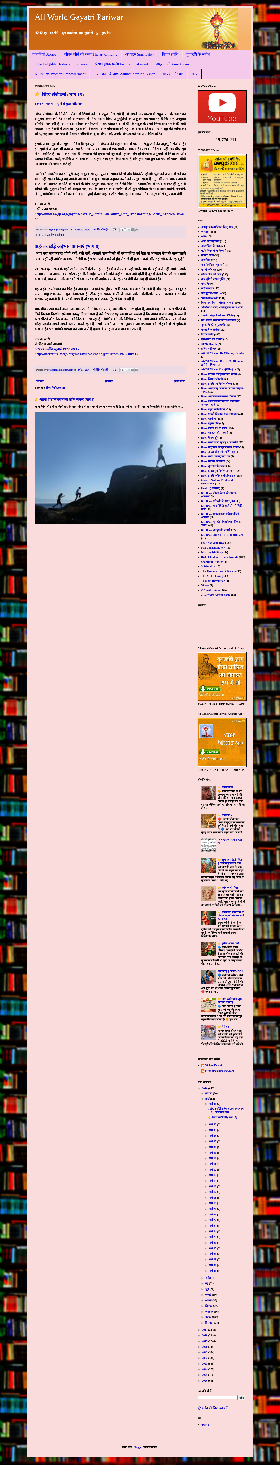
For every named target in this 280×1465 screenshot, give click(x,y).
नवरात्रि (205, 283)
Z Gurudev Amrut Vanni (216, 594)
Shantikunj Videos (212, 561)
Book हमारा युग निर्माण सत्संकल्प (218, 470)
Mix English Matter (213, 547)
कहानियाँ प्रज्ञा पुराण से (212, 264)
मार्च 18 (213, 1197)
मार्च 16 (213, 1186)
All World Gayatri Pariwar (79, 17)
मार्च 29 (213, 1259)
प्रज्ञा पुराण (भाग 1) (211, 293)
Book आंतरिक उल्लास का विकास (218, 396)
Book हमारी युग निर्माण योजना (217, 383)
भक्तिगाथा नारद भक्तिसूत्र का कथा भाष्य (222, 307)
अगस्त (208, 1300)
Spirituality (208, 566)
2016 (205, 1088)
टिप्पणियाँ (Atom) (55, 387)
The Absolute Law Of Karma (218, 571)
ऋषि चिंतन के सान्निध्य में (213, 250)
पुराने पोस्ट (179, 381)
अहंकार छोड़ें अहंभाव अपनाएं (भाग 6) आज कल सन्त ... (226, 1110)
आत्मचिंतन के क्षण (210, 246)
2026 (205, 1380)
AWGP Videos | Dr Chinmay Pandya (223, 353)
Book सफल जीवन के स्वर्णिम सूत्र (218, 451)
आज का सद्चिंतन (210, 241)
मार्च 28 (213, 1253)
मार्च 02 (213, 1124)
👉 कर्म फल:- (225, 815)
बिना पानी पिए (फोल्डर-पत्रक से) (217, 302)
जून (207, 1289)
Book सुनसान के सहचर (213, 466)
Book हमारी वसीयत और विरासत (218, 475)
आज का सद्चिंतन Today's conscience (60, 64)
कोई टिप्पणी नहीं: (101, 229)
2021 (205, 1352)
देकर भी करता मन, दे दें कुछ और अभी (60, 104)
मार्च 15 (213, 1180)
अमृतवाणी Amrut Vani (172, 64)
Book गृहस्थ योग (210, 423)
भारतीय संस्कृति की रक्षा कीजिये (217, 315)
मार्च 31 (213, 1270)
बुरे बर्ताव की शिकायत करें (213, 1408)
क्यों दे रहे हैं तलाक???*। (230, 971)
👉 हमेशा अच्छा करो (228, 943)
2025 (205, 1374)
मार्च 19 (213, 1203)
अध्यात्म (205, 231)
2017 (205, 1329)
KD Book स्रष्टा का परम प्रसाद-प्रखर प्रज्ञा (222, 534)
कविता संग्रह (207, 255)
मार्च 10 (213, 1158)
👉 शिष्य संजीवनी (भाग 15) (59, 94)
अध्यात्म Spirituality (139, 54)
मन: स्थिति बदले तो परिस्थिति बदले (218, 320)
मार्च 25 (213, 1237)
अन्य (194, 74)
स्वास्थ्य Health (209, 344)
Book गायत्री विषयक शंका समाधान (219, 414)
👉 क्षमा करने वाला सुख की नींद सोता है (230, 1001)
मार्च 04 (213, 1135)
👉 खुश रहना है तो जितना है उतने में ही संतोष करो (231, 861)
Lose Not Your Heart (213, 542)
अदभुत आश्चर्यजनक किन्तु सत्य (217, 227)
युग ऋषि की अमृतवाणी (213, 324)
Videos (205, 585)
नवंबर (208, 1317)
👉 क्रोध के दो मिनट (228, 887)
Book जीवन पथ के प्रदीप (214, 428)
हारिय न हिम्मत (208, 348)
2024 (205, 1369)
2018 (205, 1335)
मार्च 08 (213, 1147)
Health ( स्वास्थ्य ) (210, 488)
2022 (205, 1358)
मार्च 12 (213, 1169)
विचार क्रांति (170, 54)
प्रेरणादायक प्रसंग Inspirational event (121, 64)
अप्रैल (208, 1277)
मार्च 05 (213, 1141)
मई (207, 1283)
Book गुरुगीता (208, 418)
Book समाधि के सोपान (213, 461)
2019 (205, 1341)
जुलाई (208, 1294)
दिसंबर (209, 1322)
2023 (205, 1363)
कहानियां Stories (44, 54)
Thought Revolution (213, 580)
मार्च (207, 1099)
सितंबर (209, 1306)
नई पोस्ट (40, 381)
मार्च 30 (213, 1265)
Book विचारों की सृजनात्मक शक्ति (219, 374)
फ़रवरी (209, 1093)
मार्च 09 (213, 1152)
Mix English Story (212, 552)
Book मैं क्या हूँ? (209, 437)
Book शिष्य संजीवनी (54, 235)
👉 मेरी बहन (224, 1026)
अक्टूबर (209, 1311)
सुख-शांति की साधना (212, 339)
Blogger (138, 1447)
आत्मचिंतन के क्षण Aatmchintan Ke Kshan (124, 74)
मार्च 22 (213, 1220)
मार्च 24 (213, 1231)
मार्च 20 (213, 1209)
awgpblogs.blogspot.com (219, 1070)
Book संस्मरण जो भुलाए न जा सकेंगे (219, 442)
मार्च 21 (213, 1214)
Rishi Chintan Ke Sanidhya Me (219, 557)
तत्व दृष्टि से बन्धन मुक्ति (213, 279)
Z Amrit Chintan (211, 590)
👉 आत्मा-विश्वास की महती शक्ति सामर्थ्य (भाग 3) (64, 399)
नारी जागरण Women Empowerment (59, 74)
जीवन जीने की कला (211, 274)
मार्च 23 (213, 1225)
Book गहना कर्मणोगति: (213, 409)
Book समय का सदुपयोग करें (215, 456)
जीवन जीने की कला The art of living (90, 54)
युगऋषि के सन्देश (198, 54)
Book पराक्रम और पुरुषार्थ (214, 432)
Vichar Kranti (213, 1065)
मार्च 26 (213, 1242)
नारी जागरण (207, 288)
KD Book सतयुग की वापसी (215, 530)
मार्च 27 (213, 1248)
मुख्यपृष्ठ (109, 381)
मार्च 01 (213, 1104)
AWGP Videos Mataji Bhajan (218, 369)
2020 (205, 1346)
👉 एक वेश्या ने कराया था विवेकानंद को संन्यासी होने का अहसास (231, 915)
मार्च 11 (213, 1163)
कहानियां (205, 260)
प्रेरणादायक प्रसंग (210, 298)
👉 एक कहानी (225, 787)
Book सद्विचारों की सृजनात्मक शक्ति (220, 447)
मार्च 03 (213, 1130)
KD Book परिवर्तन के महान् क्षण (218, 501)
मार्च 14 (213, 1175)
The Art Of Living (212, 576)
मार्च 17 (213, 1192)
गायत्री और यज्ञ (173, 74)
